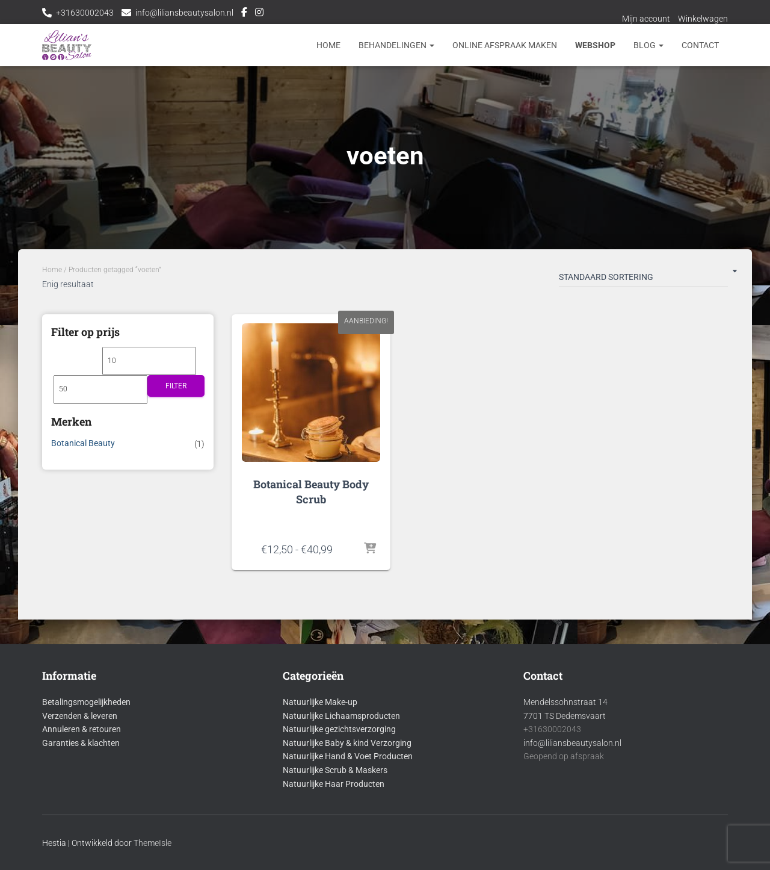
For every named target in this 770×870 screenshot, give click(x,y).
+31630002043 (85, 12)
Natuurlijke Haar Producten (333, 784)
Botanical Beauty (83, 443)
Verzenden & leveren (79, 716)
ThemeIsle (152, 843)
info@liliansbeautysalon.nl (184, 12)
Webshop (595, 45)
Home (328, 45)
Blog (648, 45)
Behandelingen (396, 45)
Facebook (244, 14)
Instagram (259, 14)
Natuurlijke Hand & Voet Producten (348, 756)
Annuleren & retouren (81, 729)
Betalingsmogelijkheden (86, 702)
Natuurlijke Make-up (320, 702)
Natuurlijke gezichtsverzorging (339, 729)
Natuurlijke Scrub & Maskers (335, 770)
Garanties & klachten (81, 743)
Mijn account (646, 18)
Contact (700, 45)
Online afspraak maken (504, 45)
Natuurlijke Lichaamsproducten (341, 716)
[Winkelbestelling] (643, 279)
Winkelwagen (703, 18)
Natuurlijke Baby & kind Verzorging (347, 743)
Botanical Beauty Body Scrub (311, 491)
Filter (175, 386)
